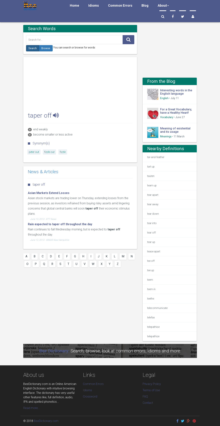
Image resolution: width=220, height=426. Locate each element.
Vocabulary (166, 117)
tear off (151, 232)
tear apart (152, 194)
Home (74, 5)
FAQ (145, 396)
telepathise (153, 326)
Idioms (93, 5)
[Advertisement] (80, 83)
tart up (151, 166)
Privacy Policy (152, 384)
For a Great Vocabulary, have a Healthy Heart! (176, 111)
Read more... (31, 408)
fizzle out (49, 152)
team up (152, 185)
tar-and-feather (155, 157)
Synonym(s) (39, 143)
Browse (45, 48)
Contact (148, 403)
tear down (153, 213)
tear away (152, 204)
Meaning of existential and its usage (175, 130)
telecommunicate (157, 308)
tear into (152, 223)
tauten (150, 176)
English (164, 98)
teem (150, 279)
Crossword (90, 396)
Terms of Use (151, 390)
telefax (151, 317)
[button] (162, 16)
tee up (150, 270)
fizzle (63, 152)
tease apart (153, 251)
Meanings (166, 136)
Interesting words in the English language (176, 92)
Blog (145, 5)
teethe (150, 298)
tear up (151, 242)
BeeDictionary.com (46, 421)
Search (32, 48)
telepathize (153, 336)
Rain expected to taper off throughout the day (60, 224)
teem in (151, 289)
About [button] (163, 5)
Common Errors (120, 5)
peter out (34, 152)
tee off (151, 260)
